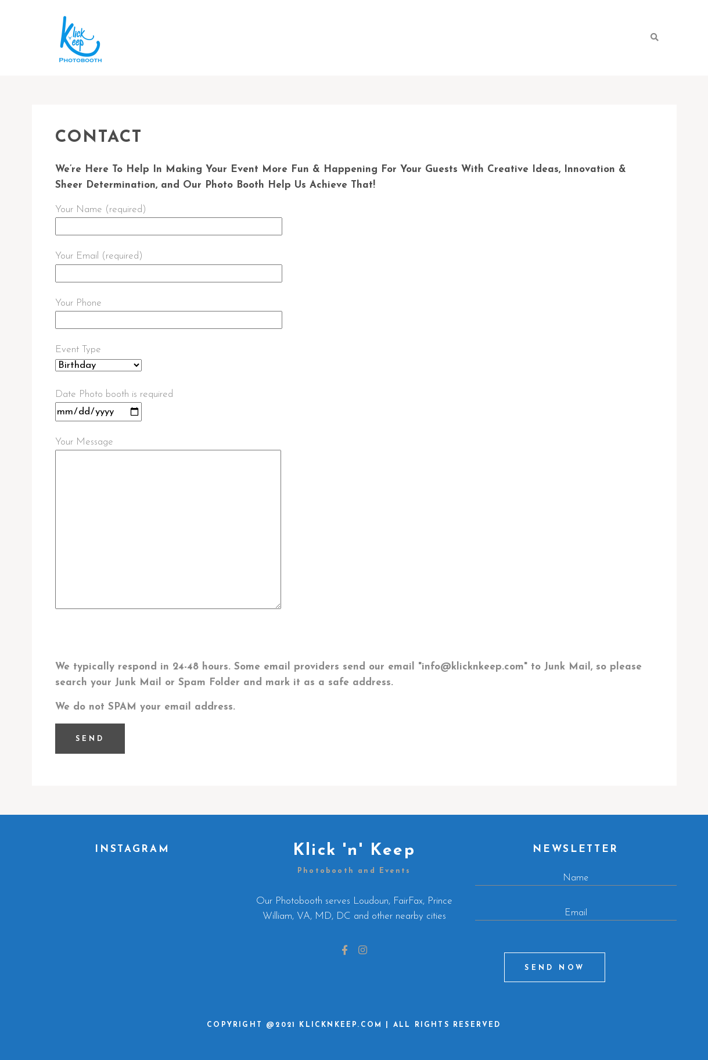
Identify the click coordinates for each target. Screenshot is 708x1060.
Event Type (98, 357)
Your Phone (168, 311)
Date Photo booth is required (114, 403)
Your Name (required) (168, 218)
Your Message (168, 524)
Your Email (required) (168, 264)
